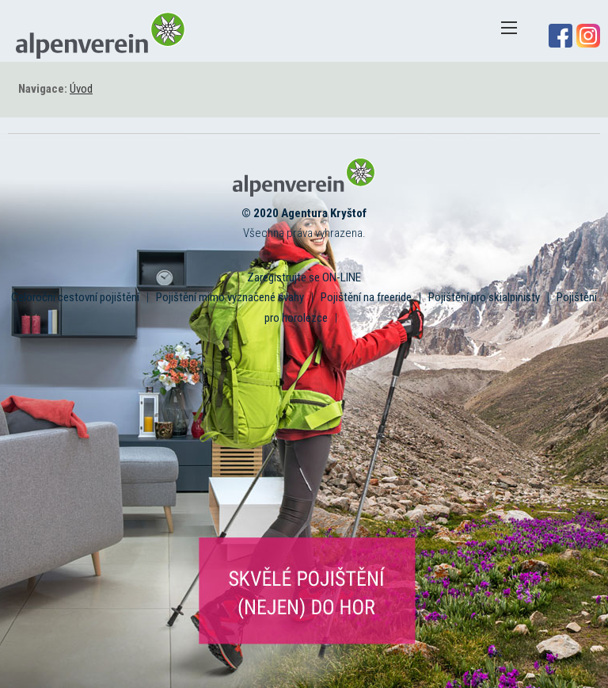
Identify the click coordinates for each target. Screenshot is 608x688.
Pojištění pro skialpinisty (484, 297)
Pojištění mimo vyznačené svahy (230, 297)
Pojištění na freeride (366, 297)
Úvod (81, 89)
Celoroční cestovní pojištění (75, 297)
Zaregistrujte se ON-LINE (304, 277)
